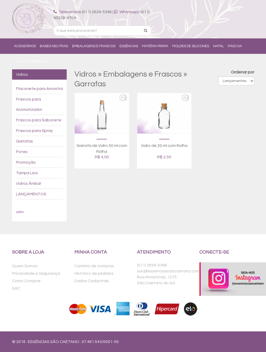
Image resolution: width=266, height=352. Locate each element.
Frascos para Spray (34, 131)
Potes (22, 152)
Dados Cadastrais (91, 281)
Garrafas (24, 141)
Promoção (26, 162)
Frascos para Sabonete (38, 120)
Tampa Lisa (27, 173)
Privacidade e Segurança (36, 273)
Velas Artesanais (30, 61)
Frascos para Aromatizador (29, 104)
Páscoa (235, 46)
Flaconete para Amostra (39, 89)
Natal (218, 46)
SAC (16, 288)
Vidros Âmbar (28, 183)
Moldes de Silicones (190, 46)
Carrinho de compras (94, 266)
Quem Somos (25, 266)
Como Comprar (26, 281)
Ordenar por (242, 72)
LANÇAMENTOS (31, 194)
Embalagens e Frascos (93, 46)
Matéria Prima (155, 46)
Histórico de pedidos (94, 273)
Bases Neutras (54, 46)
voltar (20, 212)
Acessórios (25, 46)
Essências (128, 46)
